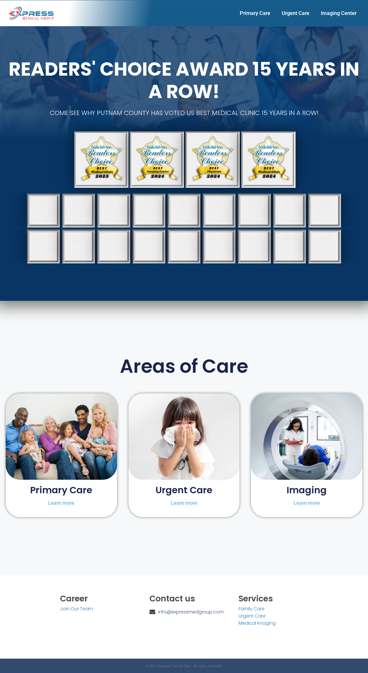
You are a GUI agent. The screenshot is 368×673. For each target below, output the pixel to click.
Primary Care (255, 13)
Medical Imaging (257, 623)
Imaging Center (338, 13)
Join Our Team (76, 608)
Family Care (251, 608)
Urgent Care (295, 13)
